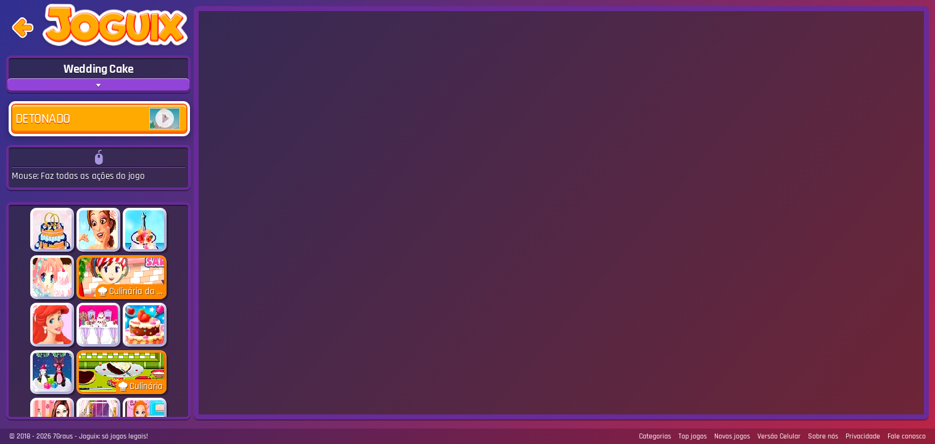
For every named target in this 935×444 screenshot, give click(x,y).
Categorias (655, 436)
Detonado (97, 119)
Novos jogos (732, 436)
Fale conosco (907, 436)
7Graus (63, 436)
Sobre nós (823, 436)
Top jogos (692, 436)
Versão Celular (779, 436)
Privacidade (863, 436)
